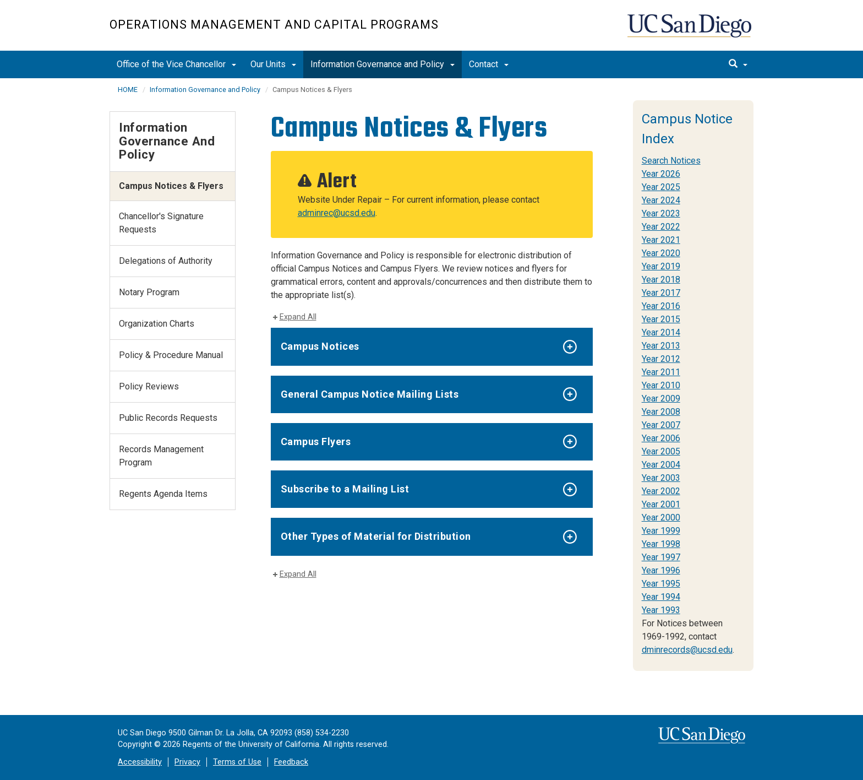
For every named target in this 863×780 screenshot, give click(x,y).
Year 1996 (661, 570)
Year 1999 (661, 531)
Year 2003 (661, 478)
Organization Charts (156, 323)
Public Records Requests (168, 418)
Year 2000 (661, 517)
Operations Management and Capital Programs (274, 24)
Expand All (298, 317)
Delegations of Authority (165, 261)
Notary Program (149, 292)
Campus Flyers (316, 441)
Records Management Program (161, 456)
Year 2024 (661, 200)
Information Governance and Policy (382, 64)
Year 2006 (661, 438)
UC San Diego (690, 31)
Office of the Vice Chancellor (176, 64)
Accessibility (140, 762)
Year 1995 (661, 583)
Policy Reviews (149, 386)
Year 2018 (661, 279)
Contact (489, 64)
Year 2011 (661, 372)
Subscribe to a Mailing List (345, 489)
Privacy (187, 762)
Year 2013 (661, 345)
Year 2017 (661, 293)
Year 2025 (661, 187)
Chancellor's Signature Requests (161, 223)
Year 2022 (661, 226)
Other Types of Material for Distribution (376, 536)
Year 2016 (661, 306)
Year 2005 (661, 451)
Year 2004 (661, 464)
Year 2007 (661, 425)
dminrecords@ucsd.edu (687, 649)
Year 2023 (661, 213)
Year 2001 (661, 504)
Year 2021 (661, 240)
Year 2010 (661, 385)
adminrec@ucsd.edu (336, 213)
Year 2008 (661, 412)
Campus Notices (320, 346)
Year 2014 (661, 332)
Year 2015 (661, 319)
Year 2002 (661, 491)
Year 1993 (661, 610)
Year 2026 (661, 174)
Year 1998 (661, 544)
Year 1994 (661, 597)
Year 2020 (661, 253)
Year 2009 (661, 398)
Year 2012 (661, 359)
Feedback (291, 762)
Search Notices (671, 160)
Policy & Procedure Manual (171, 355)
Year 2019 (661, 266)
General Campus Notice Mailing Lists (370, 394)
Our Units (273, 64)
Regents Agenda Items (163, 494)
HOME (128, 89)
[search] (738, 64)
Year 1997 (661, 557)
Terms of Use (237, 762)
